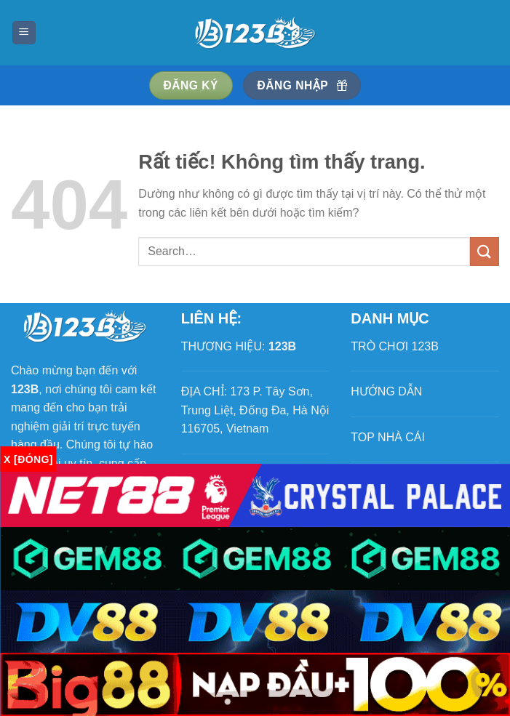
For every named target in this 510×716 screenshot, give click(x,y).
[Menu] (24, 33)
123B (282, 346)
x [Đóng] (28, 459)
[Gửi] (484, 251)
